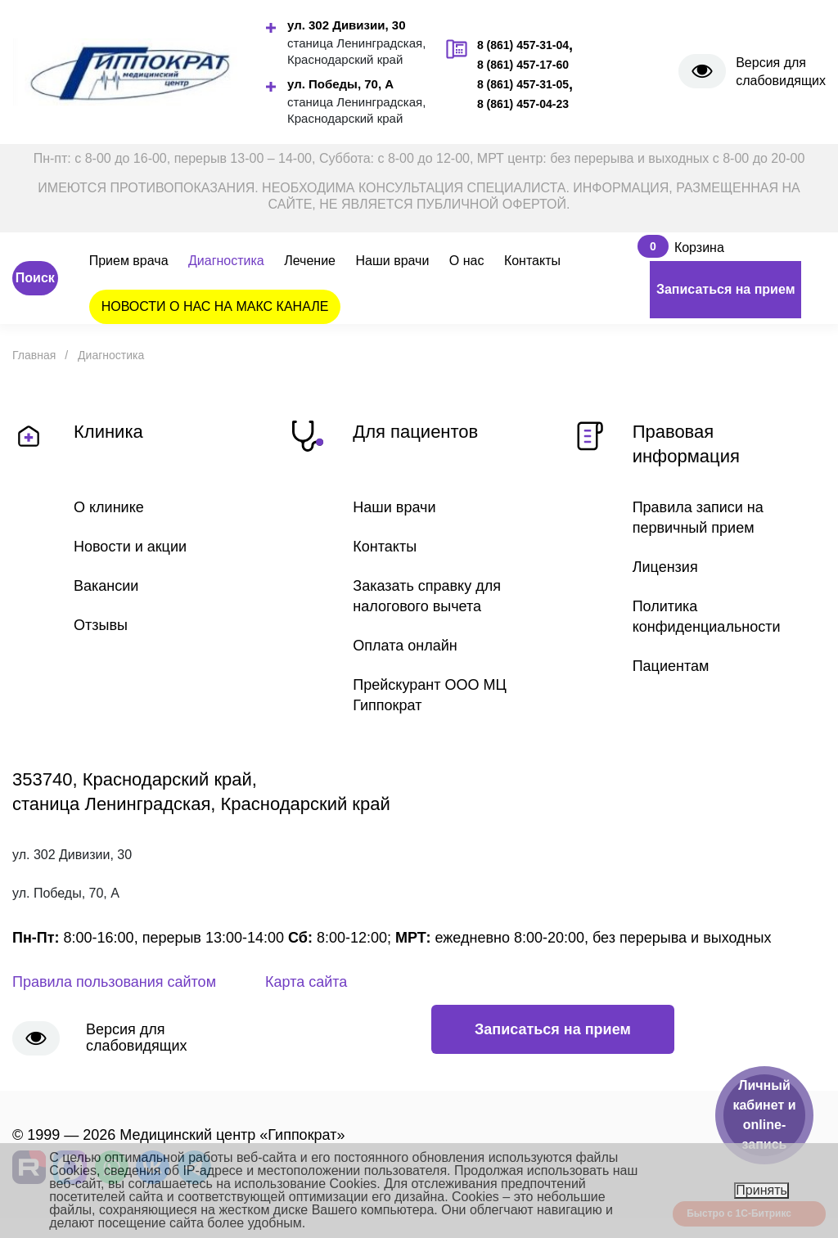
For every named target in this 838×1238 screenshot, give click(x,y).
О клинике (109, 507)
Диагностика (226, 261)
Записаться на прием (725, 289)
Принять (761, 1190)
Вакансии (106, 586)
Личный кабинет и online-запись (763, 1114)
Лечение (310, 261)
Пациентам (671, 666)
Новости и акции (130, 546)
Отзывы (101, 625)
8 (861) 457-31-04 (523, 45)
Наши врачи (392, 261)
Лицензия (665, 567)
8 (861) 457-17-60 (523, 64)
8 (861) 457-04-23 (523, 103)
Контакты (532, 261)
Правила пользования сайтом (114, 982)
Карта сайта (306, 982)
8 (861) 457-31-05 (523, 84)
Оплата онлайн (405, 645)
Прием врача (129, 261)
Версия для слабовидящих (781, 72)
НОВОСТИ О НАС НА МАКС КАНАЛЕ (215, 306)
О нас (466, 261)
